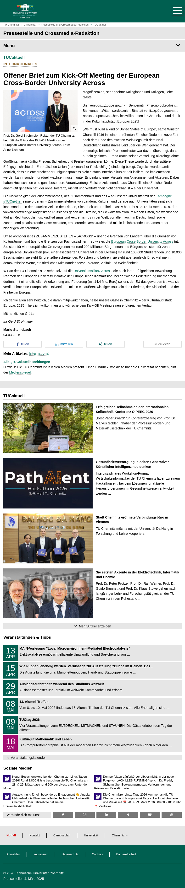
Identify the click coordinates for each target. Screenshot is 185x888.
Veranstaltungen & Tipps (27, 637)
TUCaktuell (14, 57)
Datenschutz (70, 854)
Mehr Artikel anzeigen (95, 626)
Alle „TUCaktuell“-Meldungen (26, 362)
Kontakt (34, 835)
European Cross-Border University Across (142, 241)
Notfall (11, 835)
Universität (91, 835)
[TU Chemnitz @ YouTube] (172, 815)
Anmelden (13, 854)
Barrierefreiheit (126, 854)
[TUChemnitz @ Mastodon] (150, 815)
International (39, 353)
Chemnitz (118, 835)
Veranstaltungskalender (28, 758)
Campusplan (61, 835)
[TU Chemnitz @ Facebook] (63, 815)
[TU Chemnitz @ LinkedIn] (106, 815)
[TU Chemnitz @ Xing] (128, 815)
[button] (172, 11)
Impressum (41, 854)
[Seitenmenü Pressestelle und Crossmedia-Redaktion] (92, 46)
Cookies (97, 854)
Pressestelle (12, 879)
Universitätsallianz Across (92, 271)
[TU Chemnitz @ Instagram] (85, 815)
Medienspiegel (20, 372)
